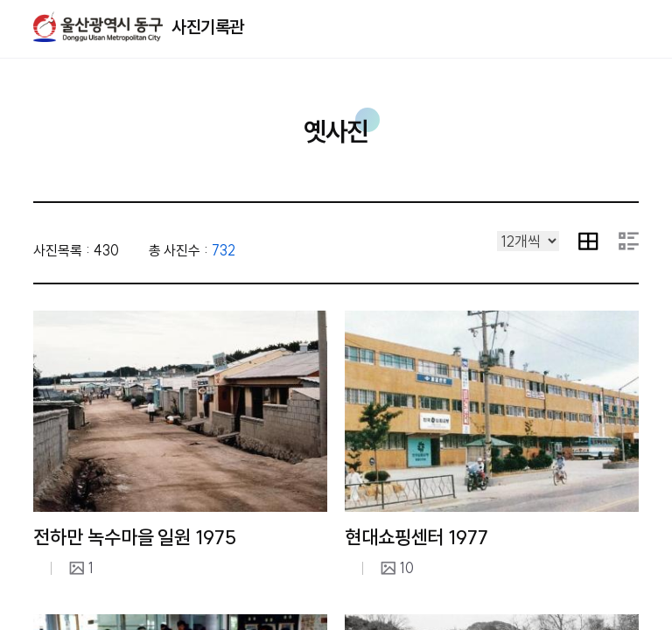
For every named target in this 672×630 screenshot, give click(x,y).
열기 (608, 27)
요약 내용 (629, 241)
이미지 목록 (588, 241)
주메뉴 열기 (639, 26)
